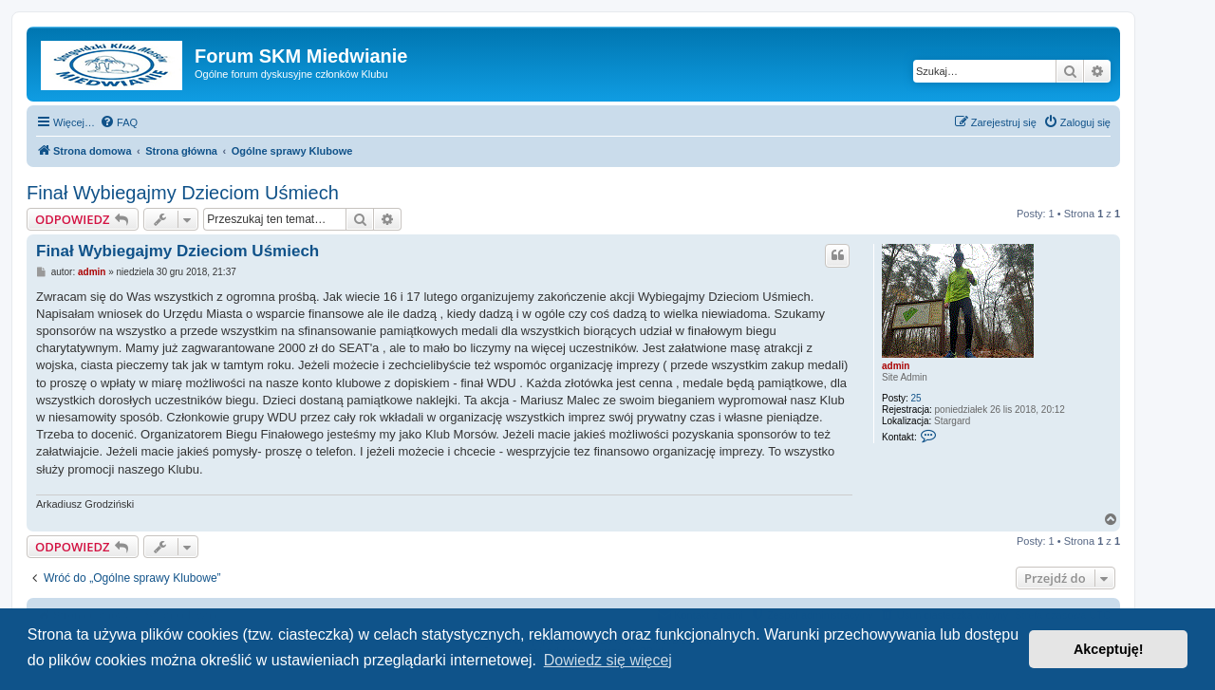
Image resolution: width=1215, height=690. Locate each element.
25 (916, 398)
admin (895, 366)
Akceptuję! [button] (1109, 649)
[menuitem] (119, 122)
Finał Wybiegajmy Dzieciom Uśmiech (183, 192)
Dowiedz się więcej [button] (608, 660)
